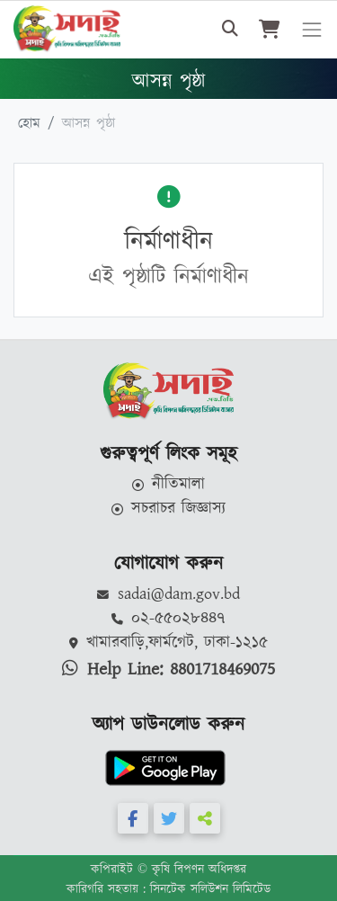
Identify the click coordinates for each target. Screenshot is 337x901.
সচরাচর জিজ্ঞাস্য (168, 509)
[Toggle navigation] (312, 29)
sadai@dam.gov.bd (168, 594)
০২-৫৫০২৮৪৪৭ (168, 618)
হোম (29, 123)
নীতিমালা (169, 484)
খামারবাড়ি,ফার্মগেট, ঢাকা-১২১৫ (169, 643)
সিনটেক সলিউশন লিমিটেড (210, 889)
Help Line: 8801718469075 (168, 669)
